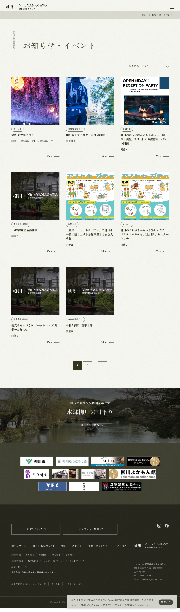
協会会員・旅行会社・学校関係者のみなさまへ (33, 576)
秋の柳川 (56, 558)
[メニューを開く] (172, 7)
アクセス (122, 549)
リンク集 (55, 587)
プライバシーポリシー (112, 604)
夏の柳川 (43, 558)
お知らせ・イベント (20, 570)
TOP (144, 18)
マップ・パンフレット (53, 564)
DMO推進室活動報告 (24, 234)
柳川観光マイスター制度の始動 (85, 139)
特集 (63, 549)
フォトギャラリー (77, 564)
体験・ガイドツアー (99, 549)
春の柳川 (30, 558)
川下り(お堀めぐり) (43, 549)
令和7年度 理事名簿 (79, 329)
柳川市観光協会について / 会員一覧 (28, 587)
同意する (166, 602)
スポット (77, 549)
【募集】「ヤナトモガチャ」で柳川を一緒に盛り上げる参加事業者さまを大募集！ (89, 238)
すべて (145, 70)
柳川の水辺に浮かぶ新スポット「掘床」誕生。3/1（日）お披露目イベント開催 (144, 143)
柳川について (18, 549)
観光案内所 (33, 564)
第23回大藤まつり (22, 139)
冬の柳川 (69, 558)
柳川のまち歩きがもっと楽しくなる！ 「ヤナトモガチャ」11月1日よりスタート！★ (145, 238)
